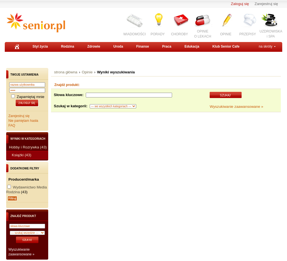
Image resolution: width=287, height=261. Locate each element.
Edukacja (191, 46)
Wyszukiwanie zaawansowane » (236, 106)
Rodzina (67, 46)
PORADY (158, 34)
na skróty (265, 46)
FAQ (11, 125)
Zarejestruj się (266, 4)
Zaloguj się (240, 4)
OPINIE (226, 34)
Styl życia (40, 46)
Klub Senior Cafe (226, 46)
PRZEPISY (247, 34)
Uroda (118, 46)
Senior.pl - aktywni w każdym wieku (36, 23)
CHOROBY (179, 34)
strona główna (65, 72)
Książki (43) (21, 155)
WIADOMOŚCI (134, 34)
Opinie (87, 72)
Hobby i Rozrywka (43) (28, 147)
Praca (166, 46)
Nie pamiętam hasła (23, 121)
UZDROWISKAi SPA (271, 33)
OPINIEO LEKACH (202, 33)
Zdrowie (93, 46)
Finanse (142, 46)
